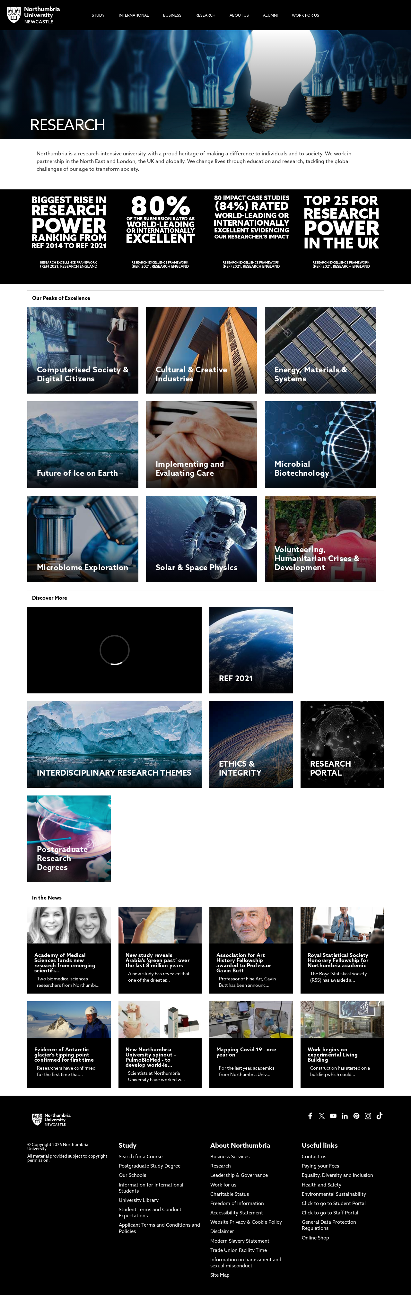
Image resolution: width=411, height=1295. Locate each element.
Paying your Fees (320, 1166)
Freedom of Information (237, 1204)
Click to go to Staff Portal (330, 1213)
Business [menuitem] (172, 16)
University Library (139, 1200)
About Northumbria (240, 1146)
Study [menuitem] (98, 16)
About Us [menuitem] (239, 16)
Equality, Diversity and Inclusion (337, 1175)
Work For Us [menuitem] (305, 16)
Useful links (320, 1146)
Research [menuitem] (205, 16)
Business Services (229, 1157)
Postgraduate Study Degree (149, 1166)
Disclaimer (222, 1232)
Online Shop (315, 1238)
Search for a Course (140, 1157)
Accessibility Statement (236, 1213)
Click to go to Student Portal (334, 1204)
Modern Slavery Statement (239, 1241)
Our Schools (132, 1175)
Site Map (220, 1275)
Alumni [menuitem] (270, 16)
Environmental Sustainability (334, 1194)
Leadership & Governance (239, 1175)
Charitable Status (229, 1194)
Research (220, 1166)
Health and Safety (321, 1185)
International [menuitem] (134, 16)
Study (127, 1146)
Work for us (223, 1185)
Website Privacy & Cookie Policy (246, 1222)
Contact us (314, 1157)
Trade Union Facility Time (238, 1250)
